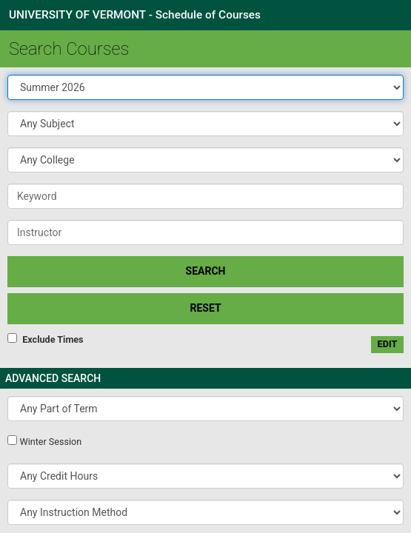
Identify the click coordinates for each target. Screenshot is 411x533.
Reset (205, 308)
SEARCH (206, 271)
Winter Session (50, 441)
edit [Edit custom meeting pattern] (388, 343)
